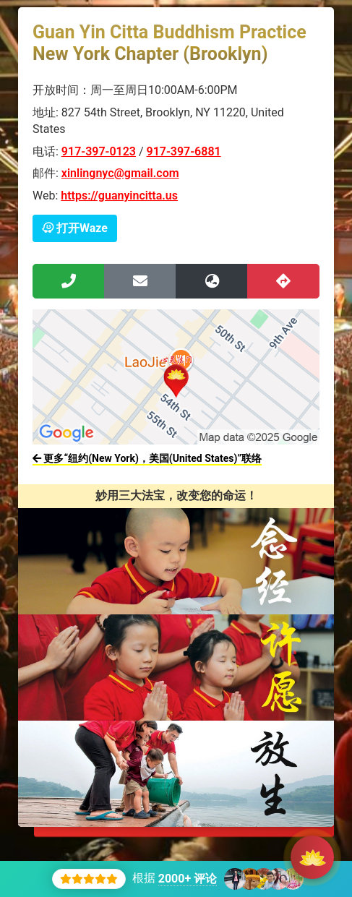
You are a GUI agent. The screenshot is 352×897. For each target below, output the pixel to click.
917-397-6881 (184, 151)
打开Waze (75, 228)
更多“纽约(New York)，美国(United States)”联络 (147, 458)
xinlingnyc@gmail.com (120, 173)
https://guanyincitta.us (119, 195)
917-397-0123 (98, 151)
